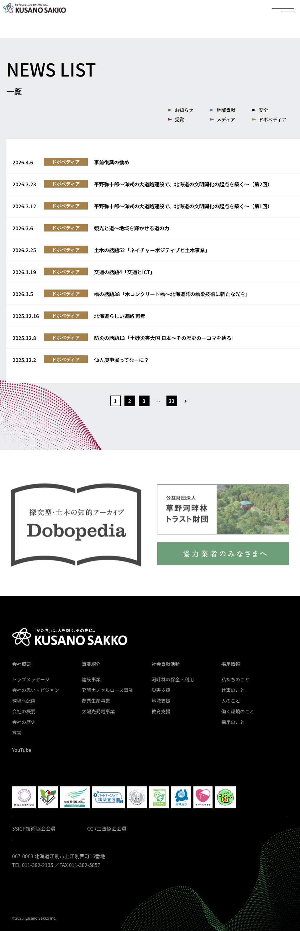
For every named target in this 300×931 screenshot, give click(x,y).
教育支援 (161, 711)
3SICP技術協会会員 (34, 828)
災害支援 (161, 690)
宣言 (17, 732)
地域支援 (161, 700)
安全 (263, 110)
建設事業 (91, 679)
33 (172, 401)
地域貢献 (226, 110)
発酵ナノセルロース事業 (107, 690)
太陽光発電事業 (98, 711)
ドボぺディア (273, 119)
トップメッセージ (31, 679)
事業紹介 (91, 664)
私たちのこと (235, 679)
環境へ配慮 (24, 700)
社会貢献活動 (166, 664)
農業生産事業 (96, 700)
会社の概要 (24, 711)
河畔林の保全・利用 (173, 679)
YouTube (21, 749)
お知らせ (184, 110)
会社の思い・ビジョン (35, 690)
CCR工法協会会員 (107, 828)
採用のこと (233, 722)
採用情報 (230, 664)
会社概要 (21, 664)
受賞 (179, 119)
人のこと (230, 700)
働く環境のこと (237, 711)
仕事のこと (233, 690)
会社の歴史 (24, 722)
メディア (226, 119)
